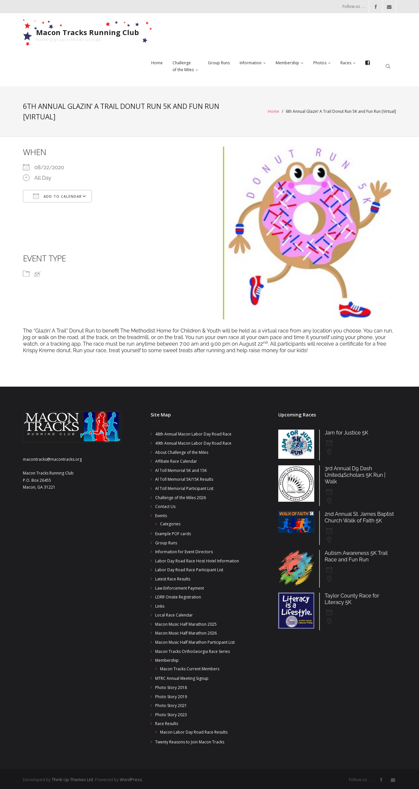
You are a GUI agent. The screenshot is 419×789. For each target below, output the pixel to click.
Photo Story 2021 (171, 704)
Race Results (166, 722)
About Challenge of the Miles (181, 451)
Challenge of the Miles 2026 (180, 496)
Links (159, 605)
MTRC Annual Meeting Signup (182, 677)
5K (37, 273)
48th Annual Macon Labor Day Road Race (193, 433)
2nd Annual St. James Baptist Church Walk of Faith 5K (359, 516)
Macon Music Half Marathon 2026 (186, 632)
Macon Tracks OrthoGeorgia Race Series (192, 650)
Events (161, 514)
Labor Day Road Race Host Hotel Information (197, 559)
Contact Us (165, 505)
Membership (167, 659)
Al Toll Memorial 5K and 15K (181, 469)
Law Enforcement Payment (179, 587)
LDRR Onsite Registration (178, 595)
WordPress (131, 778)
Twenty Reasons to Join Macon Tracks (189, 740)
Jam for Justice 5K (346, 432)
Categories (170, 523)
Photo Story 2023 (171, 713)
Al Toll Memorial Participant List (184, 487)
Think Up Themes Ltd (72, 778)
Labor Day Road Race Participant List (189, 569)
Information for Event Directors (184, 550)
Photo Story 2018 (171, 686)
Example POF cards (173, 532)
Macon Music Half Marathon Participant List (195, 641)
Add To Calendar (57, 196)
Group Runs (166, 541)
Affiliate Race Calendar (176, 460)
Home (273, 111)
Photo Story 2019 (171, 695)
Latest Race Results (172, 577)
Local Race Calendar (174, 614)
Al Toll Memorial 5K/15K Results (184, 478)
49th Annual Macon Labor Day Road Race (193, 442)
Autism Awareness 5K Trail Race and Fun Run (356, 555)
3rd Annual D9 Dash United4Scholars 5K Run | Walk (355, 473)
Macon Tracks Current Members (189, 667)
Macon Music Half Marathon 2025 (186, 623)
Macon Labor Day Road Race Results (194, 731)
